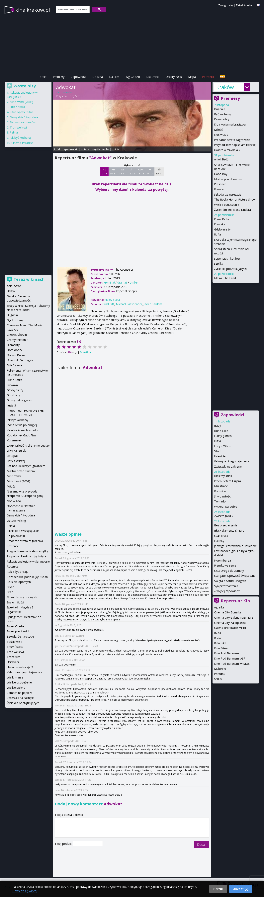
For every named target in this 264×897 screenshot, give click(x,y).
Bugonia (219, 109)
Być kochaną (222, 114)
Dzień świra (17, 107)
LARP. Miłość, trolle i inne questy (28, 445)
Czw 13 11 (140, 171)
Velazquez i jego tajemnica (231, 461)
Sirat (10, 592)
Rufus (217, 234)
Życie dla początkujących (230, 269)
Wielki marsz (15, 677)
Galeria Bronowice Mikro (230, 628)
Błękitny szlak (223, 476)
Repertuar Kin (235, 600)
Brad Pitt (108, 304)
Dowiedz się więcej (24, 891)
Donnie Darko (16, 355)
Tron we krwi (18, 127)
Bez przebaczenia (225, 525)
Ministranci (221, 486)
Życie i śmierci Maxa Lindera (232, 210)
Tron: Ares (13, 657)
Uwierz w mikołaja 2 (227, 150)
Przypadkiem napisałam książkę (235, 145)
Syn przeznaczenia (226, 586)
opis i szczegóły (90, 149)
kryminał (109, 282)
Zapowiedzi (78, 77)
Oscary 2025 (174, 77)
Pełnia (14, 132)
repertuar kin (70, 149)
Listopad (13, 456)
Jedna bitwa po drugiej (22, 425)
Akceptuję (240, 889)
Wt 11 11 (122, 171)
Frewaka (219, 224)
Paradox (219, 674)
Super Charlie (15, 626)
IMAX (217, 633)
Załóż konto (244, 5)
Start (43, 77)
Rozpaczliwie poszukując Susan (27, 577)
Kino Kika (220, 643)
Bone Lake (221, 431)
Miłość (218, 130)
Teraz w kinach (29, 279)
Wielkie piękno (16, 687)
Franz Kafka (221, 219)
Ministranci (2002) (21, 102)
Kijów (217, 638)
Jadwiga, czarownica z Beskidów (235, 546)
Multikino (220, 669)
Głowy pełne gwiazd (20, 400)
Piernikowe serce (225, 565)
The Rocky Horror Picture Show (234, 199)
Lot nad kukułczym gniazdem (26, 466)
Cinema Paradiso (22, 143)
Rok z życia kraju (17, 572)
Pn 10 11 (113, 171)
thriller (134, 282)
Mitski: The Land (225, 278)
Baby (217, 425)
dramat (122, 282)
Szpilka (218, 263)
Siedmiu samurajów (23, 122)
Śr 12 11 (131, 171)
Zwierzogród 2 (223, 516)
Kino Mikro (221, 648)
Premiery (58, 77)
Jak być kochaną (20, 137)
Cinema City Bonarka (227, 612)
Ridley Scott (74, 96)
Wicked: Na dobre (225, 506)
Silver (217, 451)
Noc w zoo (221, 134)
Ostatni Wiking (16, 520)
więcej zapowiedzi (228, 591)
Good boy (220, 174)
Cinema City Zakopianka (230, 623)
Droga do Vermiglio (20, 360)
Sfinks (218, 679)
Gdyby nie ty (222, 229)
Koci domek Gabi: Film (21, 435)
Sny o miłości (222, 496)
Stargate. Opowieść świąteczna (234, 576)
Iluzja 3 (218, 441)
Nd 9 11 (104, 171)
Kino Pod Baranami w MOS (232, 664)
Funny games (223, 436)
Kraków (225, 87)
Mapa (192, 77)
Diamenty (13, 345)
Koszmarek (14, 440)
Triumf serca (15, 647)
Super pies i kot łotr (227, 258)
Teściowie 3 (14, 642)
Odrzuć (218, 889)
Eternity (219, 541)
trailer (105, 149)
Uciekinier (220, 456)
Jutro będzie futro (21, 112)
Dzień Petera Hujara (227, 481)
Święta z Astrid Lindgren (230, 581)
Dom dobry (221, 119)
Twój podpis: (64, 844)
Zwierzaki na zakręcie (228, 466)
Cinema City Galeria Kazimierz (233, 617)
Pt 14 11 (149, 171)
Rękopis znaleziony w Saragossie (28, 561)
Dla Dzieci (152, 77)
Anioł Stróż (221, 159)
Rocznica (220, 491)
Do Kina (97, 77)
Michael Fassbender (129, 304)
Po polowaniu (16, 536)
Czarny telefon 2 (17, 340)
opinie (116, 149)
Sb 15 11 (159, 171)
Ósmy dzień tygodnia (24, 117)
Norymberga (222, 560)
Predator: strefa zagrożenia (232, 140)
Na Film (114, 77)
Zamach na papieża (20, 693)
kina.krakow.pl (32, 9)
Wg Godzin (133, 77)
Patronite (208, 77)
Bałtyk (11, 291)
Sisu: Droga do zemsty (229, 571)
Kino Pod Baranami (226, 653)
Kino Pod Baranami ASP (229, 658)
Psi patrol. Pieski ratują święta (26, 556)
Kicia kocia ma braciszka (230, 124)
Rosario (219, 189)
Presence (220, 184)
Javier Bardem (153, 304)
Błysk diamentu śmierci (229, 530)
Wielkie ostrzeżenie (226, 205)
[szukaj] (72, 9)
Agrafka (219, 607)
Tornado (220, 501)
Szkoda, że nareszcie (227, 194)
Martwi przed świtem (228, 179)
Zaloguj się (225, 5)
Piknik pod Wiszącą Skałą (23, 531)
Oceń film (85, 352)
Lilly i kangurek (16, 450)
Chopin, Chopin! (17, 334)
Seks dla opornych (19, 582)
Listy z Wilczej (223, 446)
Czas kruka (221, 536)
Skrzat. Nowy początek (22, 597)
